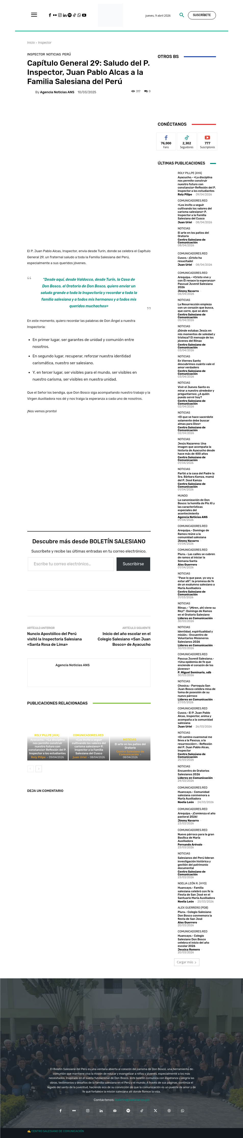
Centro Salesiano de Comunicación (130, 752)
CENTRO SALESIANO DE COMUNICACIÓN (57, 1129)
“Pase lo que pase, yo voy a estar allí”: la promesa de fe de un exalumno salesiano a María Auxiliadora (196, 582)
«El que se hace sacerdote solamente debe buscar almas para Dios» (195, 420)
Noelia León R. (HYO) (192, 882)
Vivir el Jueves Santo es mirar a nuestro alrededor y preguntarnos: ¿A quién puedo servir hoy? (196, 391)
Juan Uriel (80, 757)
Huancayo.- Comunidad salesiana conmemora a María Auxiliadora (193, 794)
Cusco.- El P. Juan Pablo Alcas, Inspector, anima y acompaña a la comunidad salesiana (195, 716)
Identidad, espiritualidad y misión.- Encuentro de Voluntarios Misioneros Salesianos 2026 (195, 635)
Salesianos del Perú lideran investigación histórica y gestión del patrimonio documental (196, 861)
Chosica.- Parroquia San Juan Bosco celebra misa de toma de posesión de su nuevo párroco (196, 689)
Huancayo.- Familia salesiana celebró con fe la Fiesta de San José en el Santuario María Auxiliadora (196, 891)
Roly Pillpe (38, 757)
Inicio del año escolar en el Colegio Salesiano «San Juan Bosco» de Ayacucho (124, 639)
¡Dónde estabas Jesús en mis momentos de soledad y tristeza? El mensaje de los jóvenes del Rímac (196, 335)
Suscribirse (133, 563)
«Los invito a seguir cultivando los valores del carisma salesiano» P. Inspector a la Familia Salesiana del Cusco (89, 746)
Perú (66, 54)
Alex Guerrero (187, 563)
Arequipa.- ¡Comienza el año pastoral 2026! (196, 813)
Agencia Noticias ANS (57, 92)
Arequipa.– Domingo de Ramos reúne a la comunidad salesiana (193, 533)
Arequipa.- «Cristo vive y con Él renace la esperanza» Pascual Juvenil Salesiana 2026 (196, 282)
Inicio (31, 42)
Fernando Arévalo (190, 843)
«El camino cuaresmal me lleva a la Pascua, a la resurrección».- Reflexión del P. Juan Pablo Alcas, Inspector (195, 742)
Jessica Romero (189, 947)
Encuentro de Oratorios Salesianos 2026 (193, 771)
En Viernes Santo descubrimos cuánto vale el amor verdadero (196, 364)
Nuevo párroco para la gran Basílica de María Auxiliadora (196, 836)
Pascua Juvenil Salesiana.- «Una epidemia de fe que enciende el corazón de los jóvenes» (196, 662)
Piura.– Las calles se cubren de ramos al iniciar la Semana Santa (196, 556)
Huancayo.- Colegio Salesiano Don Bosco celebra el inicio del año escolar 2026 (193, 939)
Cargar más (187, 960)
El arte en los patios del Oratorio (130, 746)
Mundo (183, 495)
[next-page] (38, 769)
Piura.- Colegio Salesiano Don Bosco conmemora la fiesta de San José (195, 914)
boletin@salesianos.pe (132, 1098)
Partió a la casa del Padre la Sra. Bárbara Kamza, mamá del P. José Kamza (196, 476)
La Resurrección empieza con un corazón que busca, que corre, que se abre (196, 307)
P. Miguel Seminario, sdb (194, 671)
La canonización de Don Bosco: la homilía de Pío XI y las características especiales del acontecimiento (196, 506)
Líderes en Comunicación (195, 617)
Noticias (53, 54)
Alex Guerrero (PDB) (193, 906)
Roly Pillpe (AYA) (46, 735)
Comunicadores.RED (88, 735)
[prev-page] (30, 769)
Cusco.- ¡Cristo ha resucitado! (190, 259)
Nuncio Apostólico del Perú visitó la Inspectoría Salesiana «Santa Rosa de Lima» (54, 639)
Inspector (45, 42)
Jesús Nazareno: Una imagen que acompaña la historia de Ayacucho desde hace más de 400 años (196, 448)
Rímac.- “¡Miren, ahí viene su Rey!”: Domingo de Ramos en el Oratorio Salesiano (196, 610)
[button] (182, 15)
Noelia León (186, 800)
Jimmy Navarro (188, 290)
